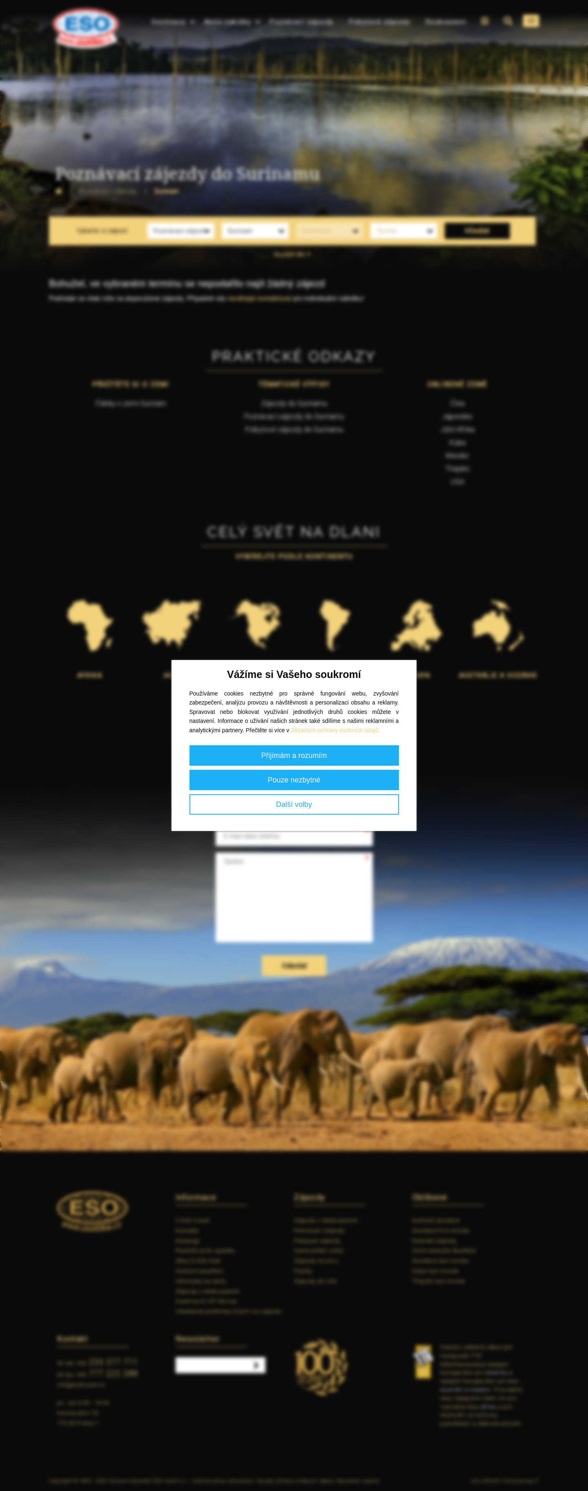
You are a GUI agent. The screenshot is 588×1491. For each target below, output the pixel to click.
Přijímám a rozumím (294, 755)
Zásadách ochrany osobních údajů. (335, 730)
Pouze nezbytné (293, 780)
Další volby (294, 804)
